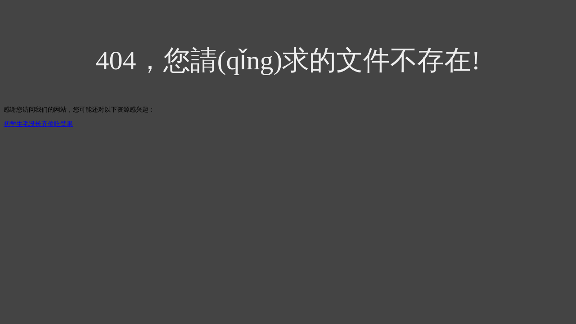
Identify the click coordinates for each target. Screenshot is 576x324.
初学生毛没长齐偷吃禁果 (38, 124)
